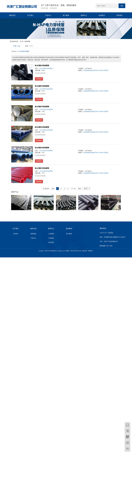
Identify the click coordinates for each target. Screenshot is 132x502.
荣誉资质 (33, 234)
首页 (53, 188)
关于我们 (30, 15)
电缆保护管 (93, 70)
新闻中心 (84, 15)
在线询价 (39, 79)
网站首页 (12, 15)
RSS (107, 246)
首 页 (21, 41)
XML (111, 246)
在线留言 (102, 15)
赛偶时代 (90, 250)
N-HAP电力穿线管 (102, 70)
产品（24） (17, 46)
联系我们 (119, 15)
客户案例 (66, 15)
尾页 (79, 188)
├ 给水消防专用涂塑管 (46, 68)
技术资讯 (51, 242)
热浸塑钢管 (86, 70)
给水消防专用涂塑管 (42, 65)
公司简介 (15, 234)
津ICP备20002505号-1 (76, 250)
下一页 (73, 188)
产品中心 (48, 15)
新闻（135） (29, 46)
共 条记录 (46, 188)
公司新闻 (51, 234)
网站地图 (102, 246)
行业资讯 (51, 238)
